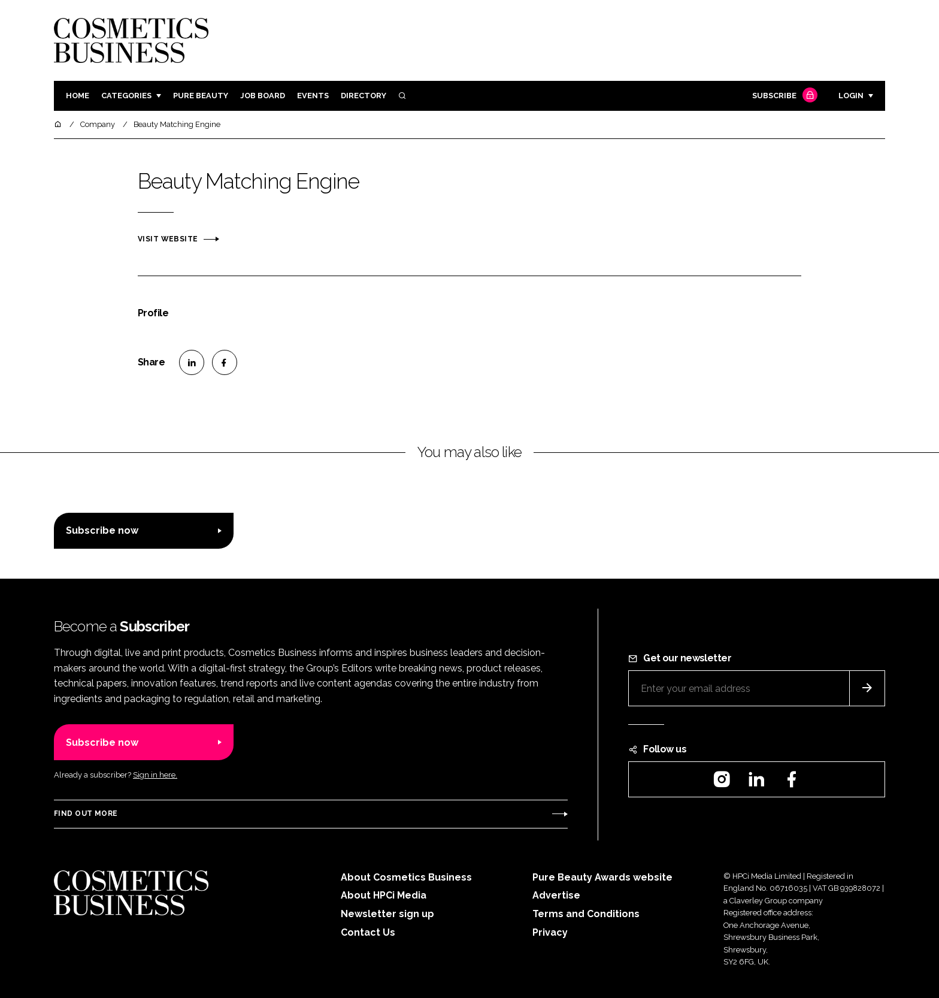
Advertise (556, 895)
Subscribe (783, 96)
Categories (126, 95)
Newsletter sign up (387, 914)
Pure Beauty (200, 95)
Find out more (85, 813)
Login (851, 95)
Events (313, 95)
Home (77, 95)
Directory (363, 95)
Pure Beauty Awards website (602, 877)
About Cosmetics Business (406, 877)
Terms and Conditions (586, 914)
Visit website (168, 239)
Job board (262, 95)
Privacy (550, 932)
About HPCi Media (383, 895)
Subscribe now (102, 530)
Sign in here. (155, 774)
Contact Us (368, 932)
